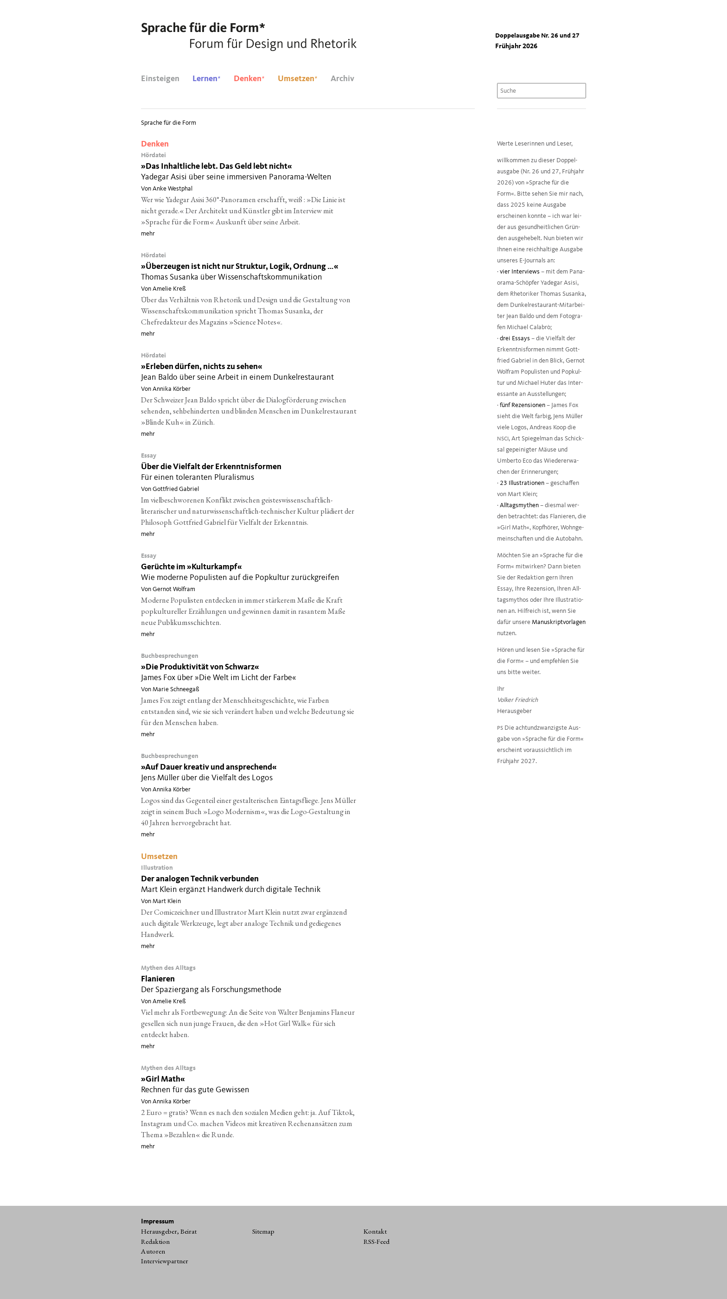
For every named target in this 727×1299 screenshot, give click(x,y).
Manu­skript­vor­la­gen (559, 622)
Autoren (153, 1251)
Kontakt (375, 1231)
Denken (249, 78)
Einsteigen (160, 79)
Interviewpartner (164, 1261)
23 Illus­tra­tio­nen (522, 483)
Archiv (342, 79)
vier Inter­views (520, 272)
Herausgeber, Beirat (169, 1231)
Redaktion (155, 1241)
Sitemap (263, 1231)
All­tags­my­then (519, 506)
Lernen (206, 78)
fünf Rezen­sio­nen (522, 405)
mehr (148, 233)
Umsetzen (298, 78)
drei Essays (515, 339)
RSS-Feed (376, 1241)
